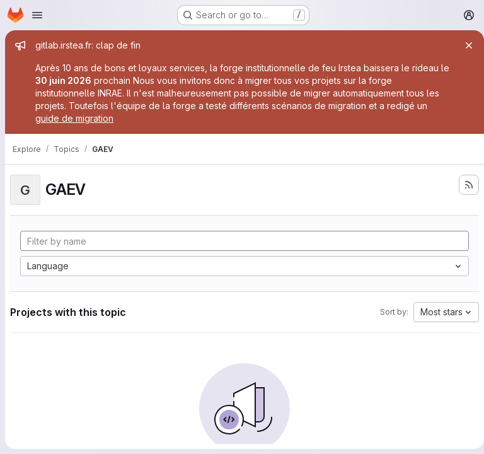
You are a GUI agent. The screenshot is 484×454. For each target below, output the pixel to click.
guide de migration (74, 118)
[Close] (463, 45)
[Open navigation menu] (37, 15)
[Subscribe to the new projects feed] (464, 185)
